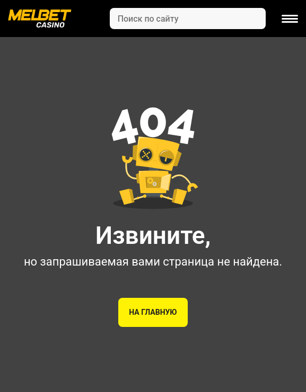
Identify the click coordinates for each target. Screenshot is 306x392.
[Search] (188, 18)
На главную (153, 312)
